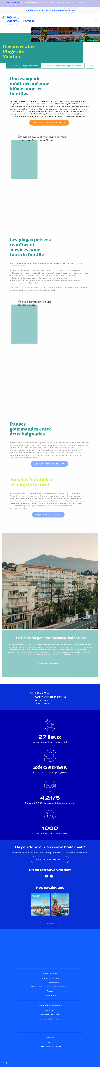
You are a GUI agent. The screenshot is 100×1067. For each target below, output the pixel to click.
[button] (5, 1062)
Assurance (50, 1011)
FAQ (50, 1043)
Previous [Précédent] (4, 66)
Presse (50, 991)
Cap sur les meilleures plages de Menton (63, 66)
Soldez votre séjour (50, 1019)
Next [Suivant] (96, 66)
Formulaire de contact (50, 1047)
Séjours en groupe (50, 978)
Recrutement (50, 995)
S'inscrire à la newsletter (50, 859)
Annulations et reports (50, 1015)
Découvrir (50, 923)
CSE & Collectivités (50, 983)
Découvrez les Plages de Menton (23, 66)
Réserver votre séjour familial (49, 122)
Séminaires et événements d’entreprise (50, 987)
